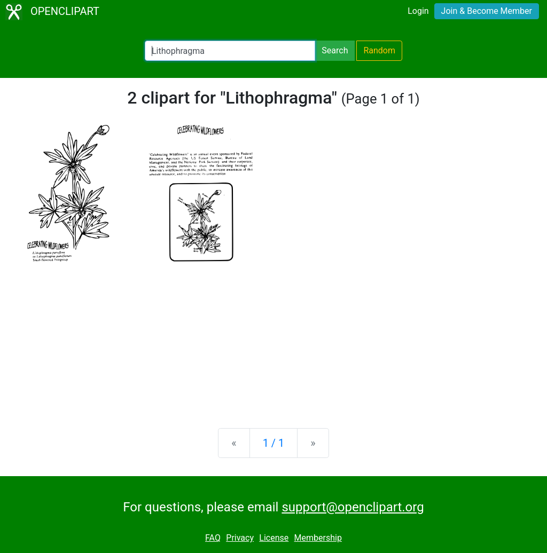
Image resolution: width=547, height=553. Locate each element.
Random (379, 50)
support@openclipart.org (353, 507)
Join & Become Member (486, 11)
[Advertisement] (273, 336)
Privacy (240, 538)
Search (335, 50)
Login (418, 11)
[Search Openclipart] (230, 51)
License (273, 538)
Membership (318, 538)
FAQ (213, 538)
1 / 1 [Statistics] (274, 443)
